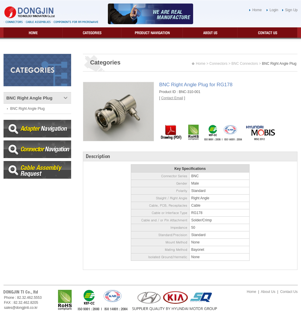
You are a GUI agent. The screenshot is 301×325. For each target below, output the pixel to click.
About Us (268, 292)
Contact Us (288, 292)
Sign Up (291, 10)
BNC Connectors (244, 64)
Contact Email (172, 98)
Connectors (218, 64)
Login (274, 10)
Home (257, 10)
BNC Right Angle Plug (27, 109)
